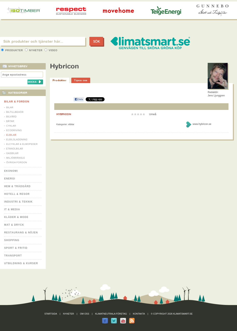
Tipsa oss (81, 80)
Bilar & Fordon (16, 101)
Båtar (10, 121)
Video (51, 50)
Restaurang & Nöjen (21, 232)
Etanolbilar (14, 148)
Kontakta (139, 313)
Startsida (50, 313)
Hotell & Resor (17, 194)
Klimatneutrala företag (111, 313)
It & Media (12, 209)
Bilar (10, 107)
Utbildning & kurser (21, 263)
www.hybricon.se (202, 124)
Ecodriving (14, 130)
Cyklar (11, 125)
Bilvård (11, 116)
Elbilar (11, 135)
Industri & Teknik (18, 201)
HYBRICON (63, 114)
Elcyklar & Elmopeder (22, 144)
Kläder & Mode (16, 217)
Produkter (12, 50)
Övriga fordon (16, 162)
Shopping (11, 240)
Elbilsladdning (16, 139)
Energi (9, 178)
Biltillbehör (14, 112)
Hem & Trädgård (17, 186)
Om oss (84, 313)
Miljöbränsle (15, 158)
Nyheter (34, 50)
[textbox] (42, 41)
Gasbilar (12, 153)
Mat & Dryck (14, 224)
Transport (13, 255)
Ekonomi (11, 170)
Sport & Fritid (15, 247)
